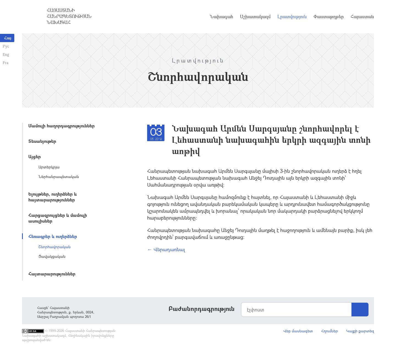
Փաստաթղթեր (329, 16)
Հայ (7, 37)
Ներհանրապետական (58, 176)
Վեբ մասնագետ (298, 330)
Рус (6, 46)
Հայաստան (362, 16)
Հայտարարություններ (51, 274)
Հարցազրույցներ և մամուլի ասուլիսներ (57, 218)
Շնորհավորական (54, 246)
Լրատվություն (292, 16)
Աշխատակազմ (255, 16)
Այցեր (34, 156)
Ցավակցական (51, 256)
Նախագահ (221, 16)
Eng (6, 54)
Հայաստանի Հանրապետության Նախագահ (69, 16)
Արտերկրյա (49, 166)
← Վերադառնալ (166, 249)
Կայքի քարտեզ (360, 330)
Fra (6, 62)
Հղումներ (329, 330)
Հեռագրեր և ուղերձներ (52, 236)
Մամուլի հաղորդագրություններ (61, 125)
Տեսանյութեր (42, 141)
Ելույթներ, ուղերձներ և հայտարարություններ (52, 197)
